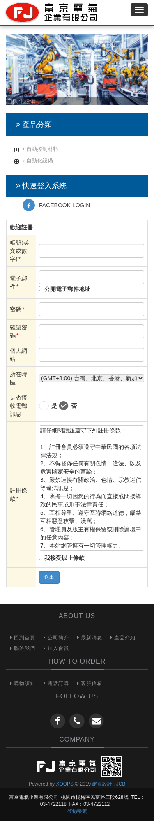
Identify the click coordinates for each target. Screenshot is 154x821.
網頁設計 (102, 784)
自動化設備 (38, 160)
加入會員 (56, 648)
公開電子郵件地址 (67, 289)
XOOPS (65, 784)
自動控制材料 (40, 149)
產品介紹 (123, 638)
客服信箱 (89, 683)
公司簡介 (56, 638)
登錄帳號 (77, 811)
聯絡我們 (22, 648)
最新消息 (89, 638)
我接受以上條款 (64, 558)
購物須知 (22, 683)
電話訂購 (56, 683)
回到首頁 (22, 638)
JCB (121, 784)
